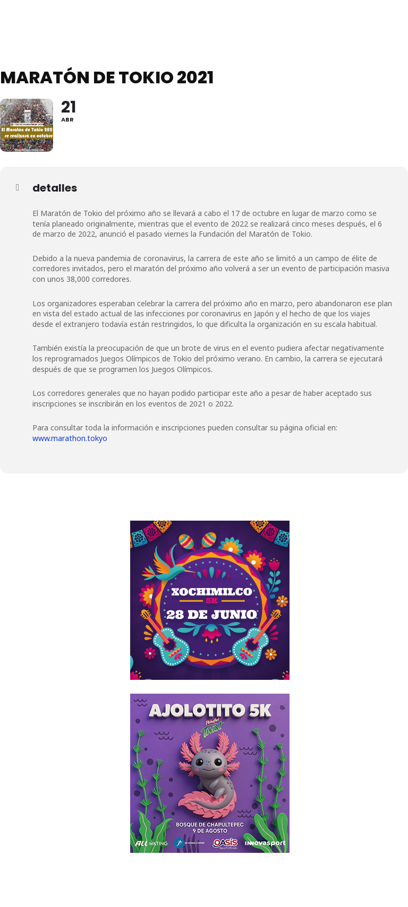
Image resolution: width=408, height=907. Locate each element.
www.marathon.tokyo (69, 438)
